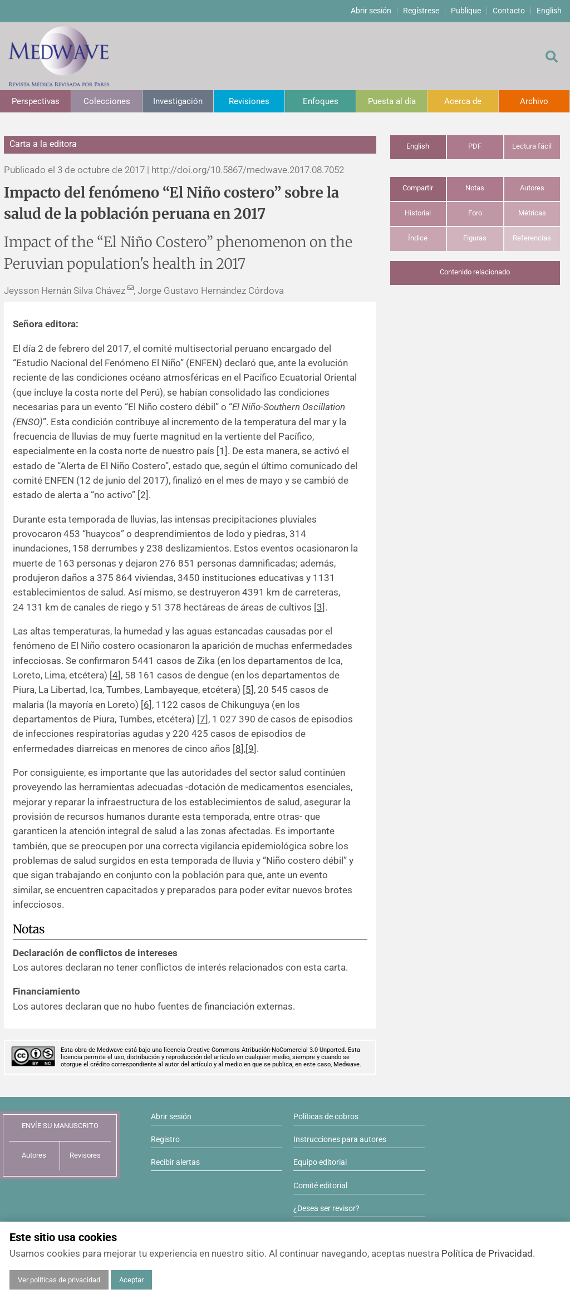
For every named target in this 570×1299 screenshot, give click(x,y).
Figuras (475, 238)
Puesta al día (392, 101)
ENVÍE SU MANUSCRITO (60, 1125)
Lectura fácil (532, 146)
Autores (532, 188)
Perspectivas (36, 101)
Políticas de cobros (325, 1116)
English (549, 10)
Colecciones (106, 101)
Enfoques (320, 101)
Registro (165, 1139)
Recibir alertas (175, 1162)
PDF (474, 146)
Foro (475, 213)
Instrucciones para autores (339, 1139)
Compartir (417, 188)
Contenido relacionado (475, 272)
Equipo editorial (320, 1162)
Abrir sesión (371, 10)
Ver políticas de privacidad (59, 1280)
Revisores (85, 1155)
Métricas (532, 213)
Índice (418, 238)
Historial (418, 213)
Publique (466, 10)
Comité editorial (320, 1185)
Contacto (509, 10)
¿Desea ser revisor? (326, 1208)
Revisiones (249, 101)
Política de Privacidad (487, 1253)
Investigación (178, 101)
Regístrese (421, 10)
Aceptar (131, 1280)
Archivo (534, 101)
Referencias (532, 238)
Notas (474, 188)
